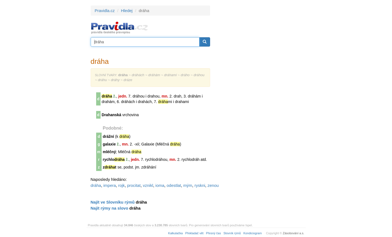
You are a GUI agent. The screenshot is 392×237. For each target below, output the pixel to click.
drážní (108, 136)
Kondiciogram (252, 233)
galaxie (109, 144)
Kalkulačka (175, 233)
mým (187, 185)
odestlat (174, 185)
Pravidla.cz (105, 10)
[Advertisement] (259, 87)
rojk (121, 185)
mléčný (109, 152)
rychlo (114, 159)
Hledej (127, 10)
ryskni (199, 185)
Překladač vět (194, 233)
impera (109, 185)
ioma (159, 185)
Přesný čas (213, 233)
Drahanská (111, 115)
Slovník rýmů (232, 233)
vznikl (148, 185)
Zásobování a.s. (293, 233)
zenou (213, 185)
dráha (96, 185)
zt (109, 167)
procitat (134, 185)
